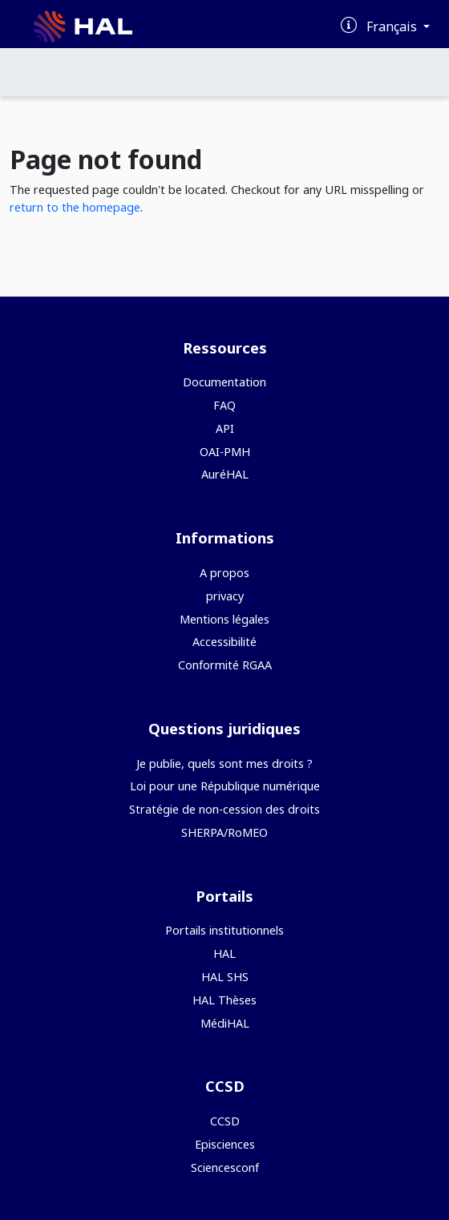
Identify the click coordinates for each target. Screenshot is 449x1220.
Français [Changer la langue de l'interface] (393, 26)
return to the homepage (75, 207)
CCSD (225, 1121)
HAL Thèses (224, 1000)
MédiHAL (224, 1023)
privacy (225, 596)
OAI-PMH (225, 451)
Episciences (225, 1144)
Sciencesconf (225, 1167)
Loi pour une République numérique (225, 786)
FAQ (224, 405)
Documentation (224, 382)
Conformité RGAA (225, 665)
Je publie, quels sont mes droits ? (224, 763)
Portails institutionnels (224, 930)
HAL (224, 953)
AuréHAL (225, 474)
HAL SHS (225, 976)
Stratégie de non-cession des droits (224, 809)
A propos (224, 572)
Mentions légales (224, 619)
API (225, 428)
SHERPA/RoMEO (224, 832)
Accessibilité (224, 641)
